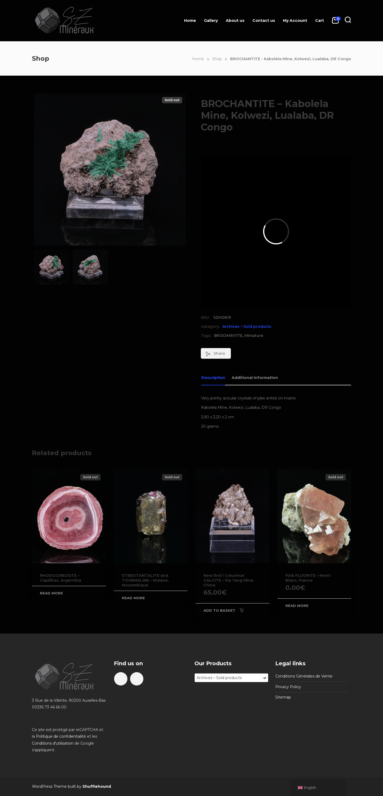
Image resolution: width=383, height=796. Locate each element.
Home (190, 20)
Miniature (253, 335)
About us (235, 20)
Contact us (263, 20)
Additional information (255, 377)
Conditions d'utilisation (52, 743)
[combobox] (231, 677)
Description (213, 377)
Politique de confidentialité (61, 736)
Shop (217, 58)
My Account (295, 20)
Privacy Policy (288, 686)
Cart (319, 20)
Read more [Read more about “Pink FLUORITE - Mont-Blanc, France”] (297, 605)
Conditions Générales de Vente (303, 676)
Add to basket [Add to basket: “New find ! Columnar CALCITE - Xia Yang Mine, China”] (219, 610)
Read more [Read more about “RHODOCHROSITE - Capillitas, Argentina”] (51, 593)
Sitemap (283, 697)
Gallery (211, 20)
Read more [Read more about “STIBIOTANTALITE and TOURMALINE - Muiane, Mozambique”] (133, 598)
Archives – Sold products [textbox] (231, 677)
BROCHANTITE (228, 335)
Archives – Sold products (246, 326)
